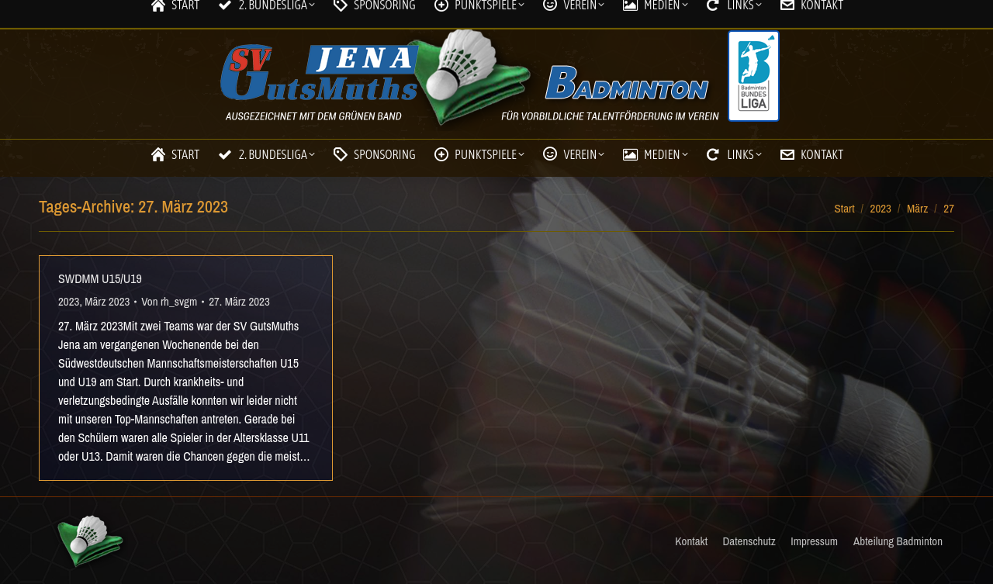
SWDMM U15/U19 (100, 278)
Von (169, 301)
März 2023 (107, 301)
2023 (68, 301)
